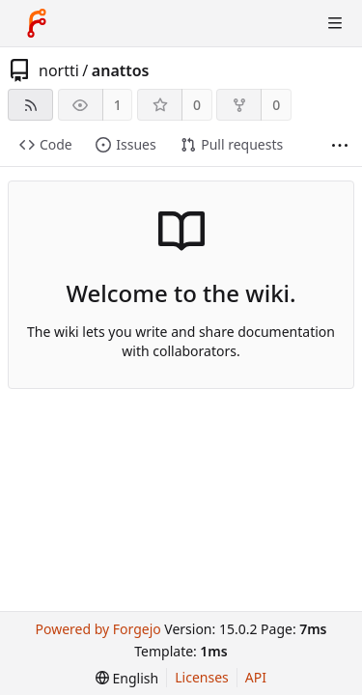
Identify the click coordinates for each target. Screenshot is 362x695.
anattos (121, 70)
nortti (59, 70)
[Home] (37, 23)
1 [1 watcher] (118, 105)
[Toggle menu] (335, 23)
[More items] (339, 145)
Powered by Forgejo (97, 629)
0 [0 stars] (197, 105)
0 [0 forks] (276, 105)
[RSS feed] (30, 105)
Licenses (202, 677)
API (255, 677)
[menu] (127, 678)
